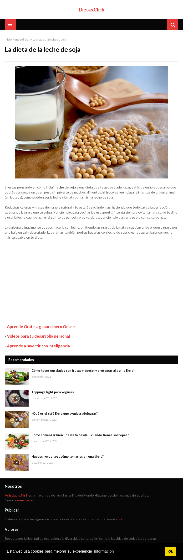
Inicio (8, 39)
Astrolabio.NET (16, 495)
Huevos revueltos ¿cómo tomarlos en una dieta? (67, 456)
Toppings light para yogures (52, 392)
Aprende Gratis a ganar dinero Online (41, 326)
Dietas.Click (91, 9)
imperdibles (22, 39)
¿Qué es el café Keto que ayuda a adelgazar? (64, 413)
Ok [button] (170, 551)
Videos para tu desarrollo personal (38, 336)
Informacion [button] (104, 551)
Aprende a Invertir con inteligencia (38, 345)
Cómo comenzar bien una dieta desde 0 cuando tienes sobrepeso (80, 435)
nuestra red (26, 500)
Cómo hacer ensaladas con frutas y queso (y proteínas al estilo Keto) (82, 370)
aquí (119, 519)
